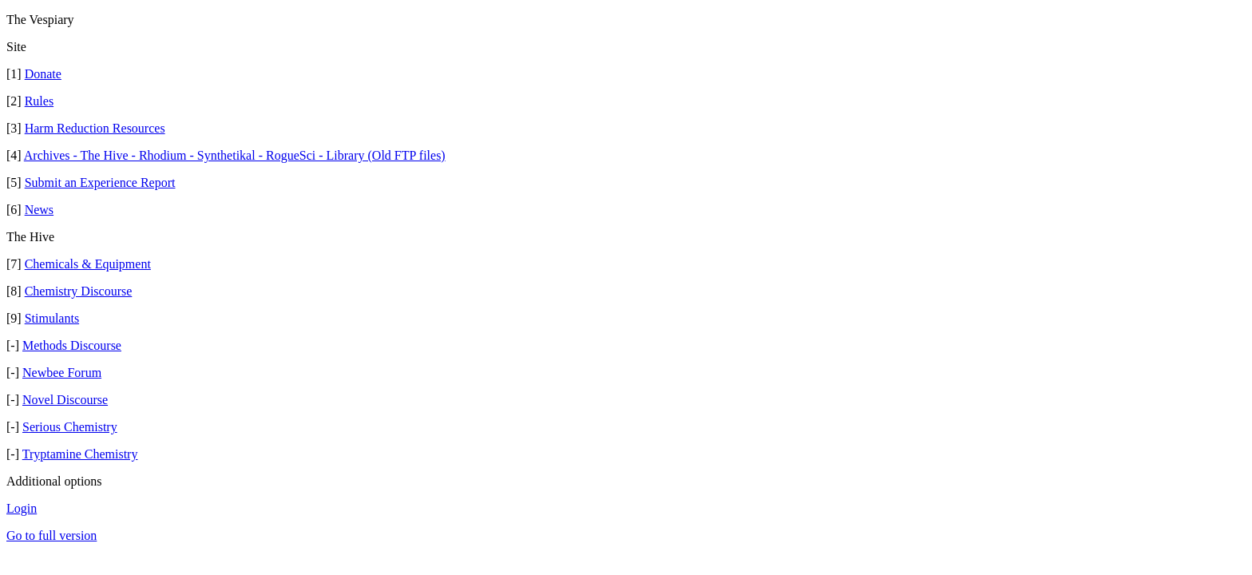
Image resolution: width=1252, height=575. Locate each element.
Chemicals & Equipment (88, 264)
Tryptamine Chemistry (80, 454)
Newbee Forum (61, 372)
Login (21, 508)
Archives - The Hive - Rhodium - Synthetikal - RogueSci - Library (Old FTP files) (235, 155)
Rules (39, 101)
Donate (43, 74)
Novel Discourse (65, 399)
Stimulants (52, 318)
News (39, 209)
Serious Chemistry (69, 427)
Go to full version (51, 535)
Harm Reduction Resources (95, 128)
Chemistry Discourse (79, 291)
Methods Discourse (71, 345)
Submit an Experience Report (100, 182)
